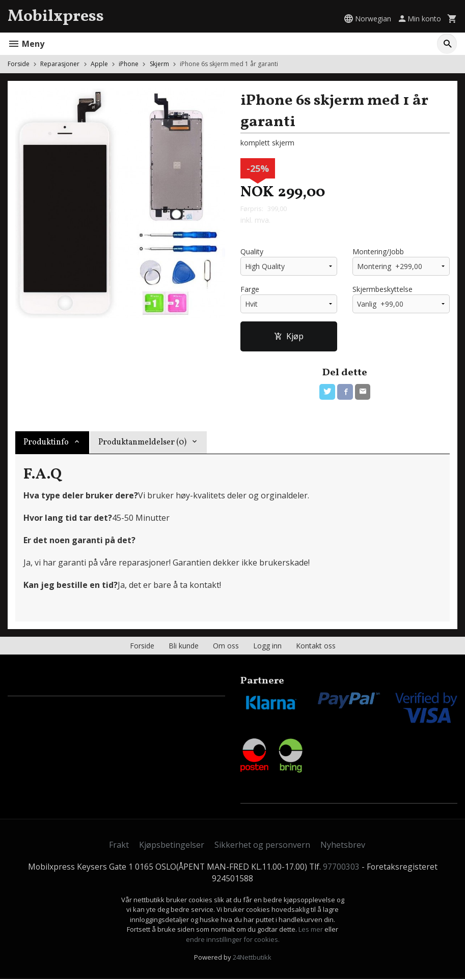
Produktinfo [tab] (46, 443)
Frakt (119, 845)
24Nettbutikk (252, 958)
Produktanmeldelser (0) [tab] (142, 443)
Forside (19, 64)
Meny (26, 43)
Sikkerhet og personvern (262, 845)
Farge (249, 289)
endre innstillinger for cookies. (233, 940)
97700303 (342, 867)
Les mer (311, 930)
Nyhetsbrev (342, 845)
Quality (251, 252)
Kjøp (289, 336)
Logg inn (267, 646)
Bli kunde (184, 646)
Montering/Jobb (378, 252)
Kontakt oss (316, 646)
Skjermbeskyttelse (382, 289)
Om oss (226, 646)
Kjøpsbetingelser (171, 845)
